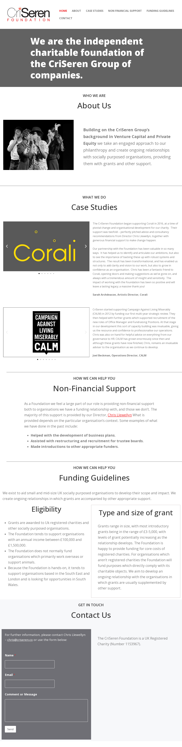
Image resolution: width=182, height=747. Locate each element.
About (76, 11)
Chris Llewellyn (120, 415)
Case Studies (94, 11)
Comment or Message (21, 694)
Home (63, 11)
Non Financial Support (125, 11)
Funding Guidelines (160, 11)
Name (10, 655)
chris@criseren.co (20, 640)
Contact (65, 18)
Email (10, 675)
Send (10, 729)
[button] (7, 246)
